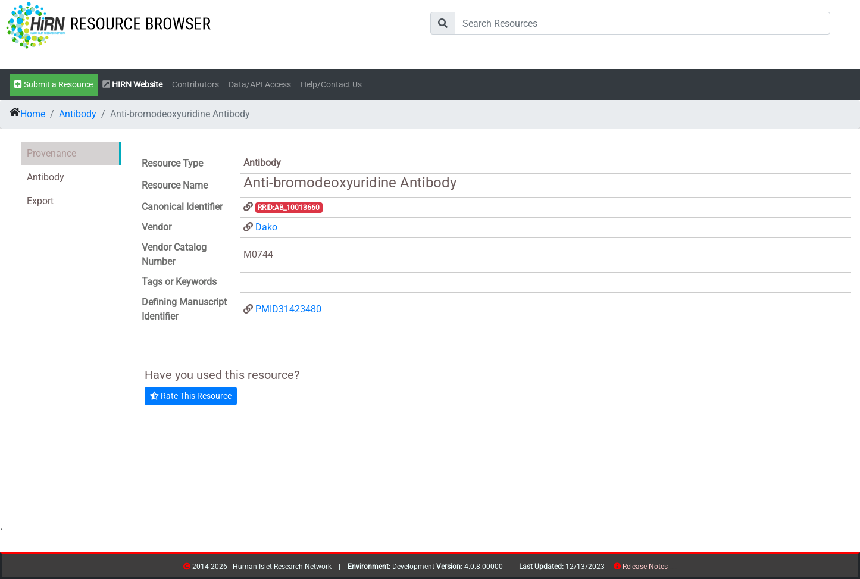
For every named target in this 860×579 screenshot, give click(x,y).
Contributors (195, 85)
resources (672, 568)
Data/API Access (260, 85)
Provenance (51, 153)
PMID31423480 (288, 309)
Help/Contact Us (331, 85)
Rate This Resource (191, 395)
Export (40, 200)
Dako (266, 227)
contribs (675, 568)
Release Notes (645, 566)
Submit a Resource (53, 85)
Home (32, 114)
